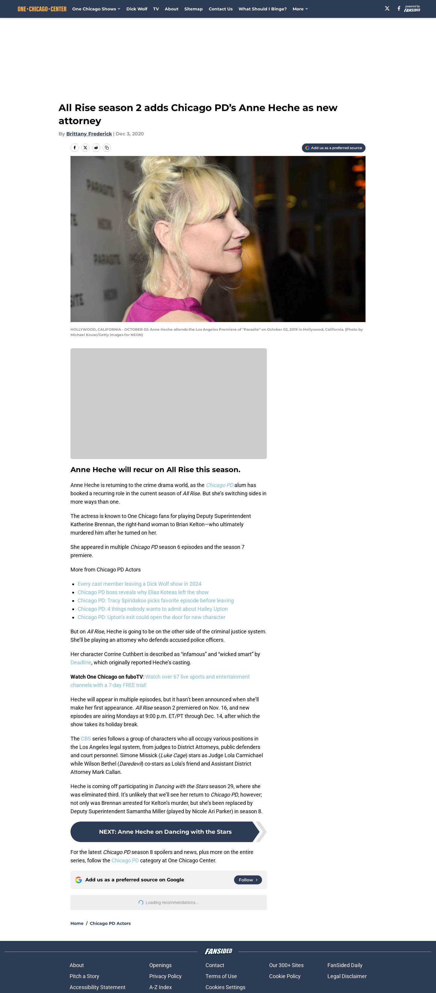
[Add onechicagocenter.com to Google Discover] (334, 147)
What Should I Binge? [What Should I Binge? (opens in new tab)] (263, 9)
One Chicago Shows (94, 9)
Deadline (80, 662)
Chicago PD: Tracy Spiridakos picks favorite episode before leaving (156, 600)
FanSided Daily (345, 965)
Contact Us (221, 9)
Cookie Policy (285, 976)
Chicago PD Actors (110, 923)
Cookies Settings (225, 987)
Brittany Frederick (89, 134)
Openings (160, 965)
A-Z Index (160, 987)
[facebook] (399, 8)
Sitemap (193, 9)
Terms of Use (221, 976)
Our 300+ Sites (286, 965)
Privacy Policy (165, 976)
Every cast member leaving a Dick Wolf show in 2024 (139, 584)
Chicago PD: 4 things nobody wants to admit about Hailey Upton (153, 609)
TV (156, 9)
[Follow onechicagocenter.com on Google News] (248, 879)
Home (77, 923)
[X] (387, 8)
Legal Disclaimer (347, 976)
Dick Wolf (136, 9)
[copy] (107, 147)
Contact (215, 965)
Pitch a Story (84, 976)
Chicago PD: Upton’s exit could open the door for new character (151, 617)
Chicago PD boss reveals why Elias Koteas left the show (143, 592)
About (171, 9)
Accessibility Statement (98, 987)
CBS (86, 739)
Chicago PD (125, 860)
